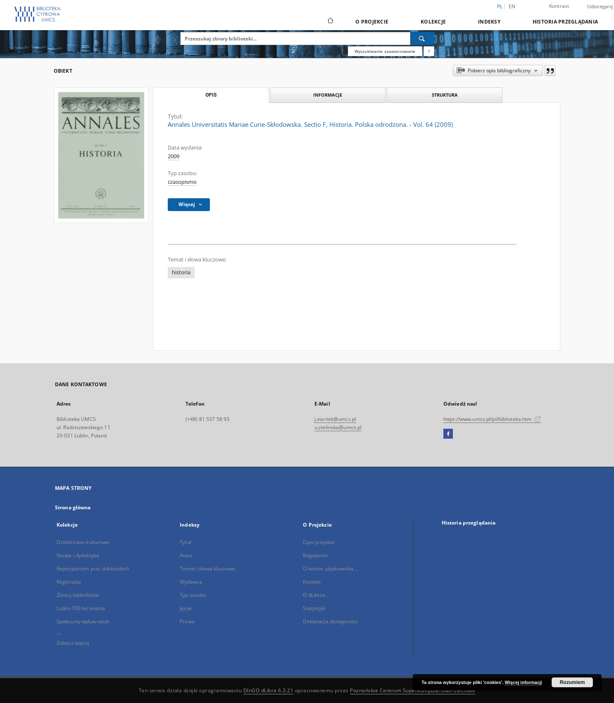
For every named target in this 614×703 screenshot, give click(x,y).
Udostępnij (600, 6)
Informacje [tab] (327, 95)
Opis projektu (318, 542)
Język (186, 608)
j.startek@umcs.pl (335, 419)
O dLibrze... (316, 594)
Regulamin (315, 555)
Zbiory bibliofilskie (78, 594)
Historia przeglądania (565, 21)
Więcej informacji (523, 682)
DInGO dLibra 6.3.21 (268, 690)
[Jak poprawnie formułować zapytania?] (429, 51)
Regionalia (69, 581)
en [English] (512, 6)
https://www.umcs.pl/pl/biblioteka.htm (492, 419)
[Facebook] (448, 434)
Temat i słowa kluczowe (207, 568)
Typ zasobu (193, 594)
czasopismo (182, 181)
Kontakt (312, 581)
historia (181, 272)
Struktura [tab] (445, 95)
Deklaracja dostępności (330, 621)
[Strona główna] (330, 21)
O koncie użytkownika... (330, 568)
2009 (173, 156)
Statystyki (314, 608)
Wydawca (191, 581)
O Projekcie (371, 21)
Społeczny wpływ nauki (83, 621)
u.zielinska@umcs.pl (338, 427)
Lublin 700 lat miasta (81, 608)
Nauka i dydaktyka (78, 555)
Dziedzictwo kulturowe (83, 542)
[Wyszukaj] (422, 38)
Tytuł (185, 542)
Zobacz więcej (73, 642)
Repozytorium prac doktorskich (93, 568)
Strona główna (73, 507)
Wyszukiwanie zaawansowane (385, 51)
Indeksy (489, 21)
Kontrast (559, 6)
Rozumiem (572, 682)
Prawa (187, 621)
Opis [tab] (211, 95)
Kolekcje (433, 21)
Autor (186, 555)
